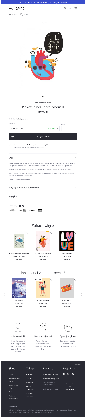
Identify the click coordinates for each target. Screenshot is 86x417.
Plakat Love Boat (19, 256)
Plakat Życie (19, 303)
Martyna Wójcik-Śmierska (19, 253)
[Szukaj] (22, 14)
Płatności (29, 383)
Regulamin (29, 374)
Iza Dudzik (19, 301)
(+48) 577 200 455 (50, 375)
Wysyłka (43, 196)
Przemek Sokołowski (43, 103)
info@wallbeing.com (51, 379)
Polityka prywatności (13, 397)
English (78, 365)
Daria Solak (66, 301)
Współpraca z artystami (14, 386)
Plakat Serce (43, 256)
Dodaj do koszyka (30, 136)
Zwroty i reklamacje (30, 388)
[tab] (43, 157)
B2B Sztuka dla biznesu (14, 380)
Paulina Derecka (43, 301)
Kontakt (48, 368)
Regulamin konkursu (29, 394)
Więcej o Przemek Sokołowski (43, 187)
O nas (11, 374)
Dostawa (29, 378)
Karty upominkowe (15, 392)
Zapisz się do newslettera (70, 386)
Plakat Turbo (66, 303)
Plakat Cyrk (43, 303)
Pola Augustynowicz (43, 253)
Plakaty (43, 23)
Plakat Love (67, 256)
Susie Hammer (67, 253)
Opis (43, 157)
